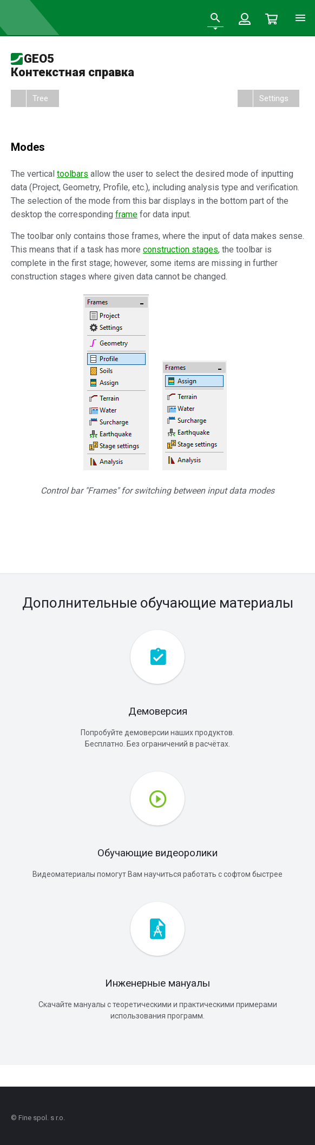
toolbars (72, 174)
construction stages (180, 249)
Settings (273, 98)
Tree (40, 98)
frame (126, 214)
